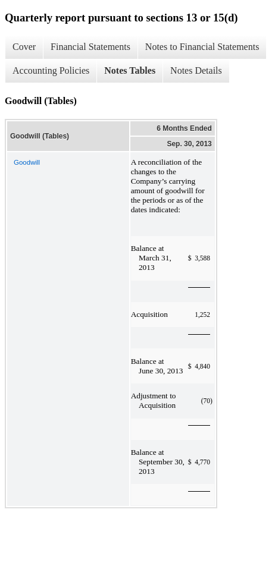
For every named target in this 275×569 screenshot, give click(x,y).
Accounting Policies (50, 70)
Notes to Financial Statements (202, 47)
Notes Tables (129, 70)
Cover (24, 47)
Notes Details (196, 70)
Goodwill (27, 162)
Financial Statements (90, 47)
